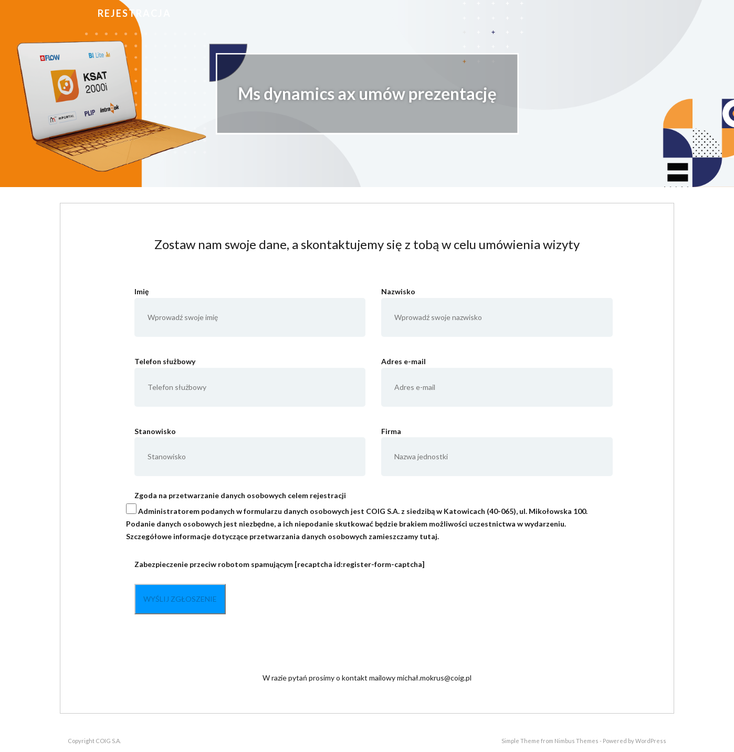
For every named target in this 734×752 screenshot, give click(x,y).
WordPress (650, 740)
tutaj (428, 536)
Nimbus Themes (576, 740)
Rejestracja (134, 13)
